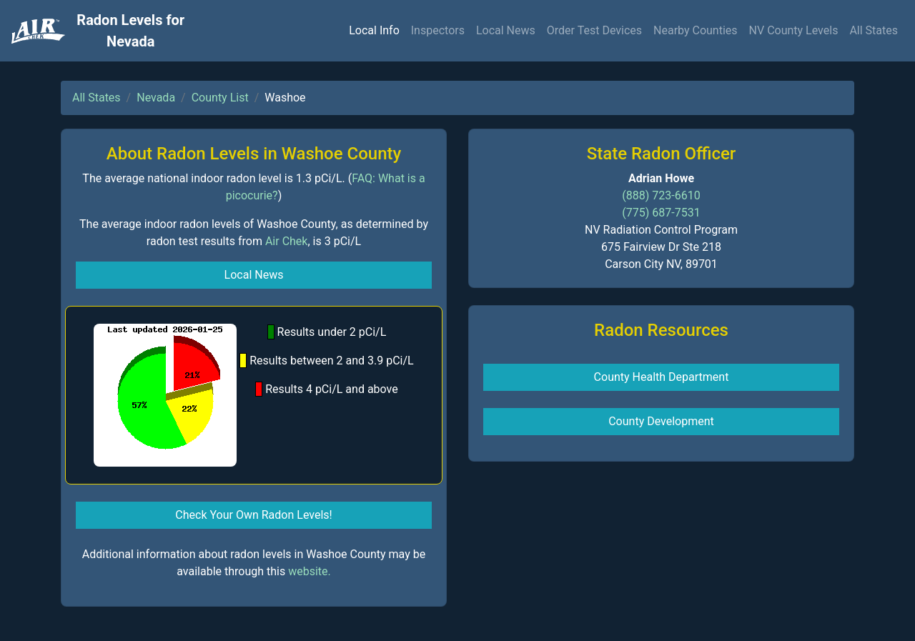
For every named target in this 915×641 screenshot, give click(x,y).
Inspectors (438, 30)
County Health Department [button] (661, 377)
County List (220, 97)
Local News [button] (254, 275)
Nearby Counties (695, 30)
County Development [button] (661, 421)
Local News (505, 30)
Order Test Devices (594, 30)
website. (309, 571)
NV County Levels (794, 30)
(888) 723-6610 (661, 195)
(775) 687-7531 (661, 212)
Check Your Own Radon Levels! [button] (253, 515)
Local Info (374, 30)
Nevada (156, 97)
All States (873, 30)
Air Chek (286, 241)
